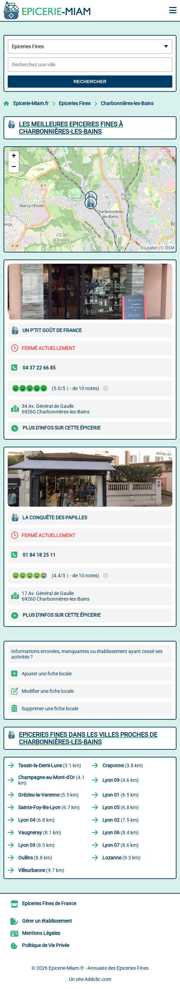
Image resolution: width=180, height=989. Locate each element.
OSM (169, 248)
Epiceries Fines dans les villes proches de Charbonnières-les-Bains (88, 738)
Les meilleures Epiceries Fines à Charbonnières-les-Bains (71, 127)
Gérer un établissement (47, 921)
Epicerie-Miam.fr (31, 103)
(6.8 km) (120, 807)
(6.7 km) (49, 807)
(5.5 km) (48, 795)
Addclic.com (98, 979)
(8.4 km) (120, 832)
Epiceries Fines (75, 103)
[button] (90, 202)
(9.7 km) (41, 870)
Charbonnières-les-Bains (127, 103)
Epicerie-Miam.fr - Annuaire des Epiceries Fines (99, 968)
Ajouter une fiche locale (47, 673)
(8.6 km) (120, 845)
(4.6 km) (120, 780)
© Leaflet (148, 248)
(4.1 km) (51, 780)
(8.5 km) (36, 845)
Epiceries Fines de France (49, 903)
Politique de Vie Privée (45, 945)
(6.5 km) (120, 795)
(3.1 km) (49, 765)
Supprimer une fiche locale (50, 708)
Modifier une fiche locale (48, 691)
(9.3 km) (121, 857)
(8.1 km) (39, 832)
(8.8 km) (35, 857)
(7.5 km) (120, 820)
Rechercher (89, 81)
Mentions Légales (41, 933)
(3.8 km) (122, 765)
